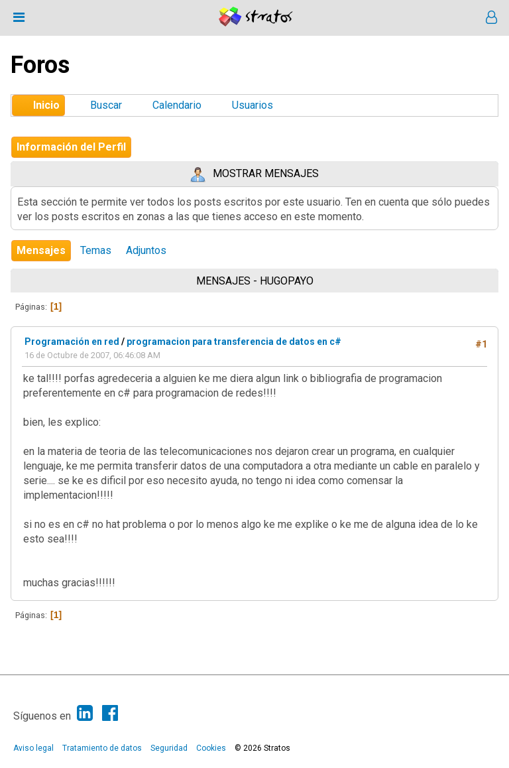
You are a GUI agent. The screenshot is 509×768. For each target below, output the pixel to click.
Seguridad (169, 748)
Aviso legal (33, 748)
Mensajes (41, 250)
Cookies (211, 748)
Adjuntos (146, 250)
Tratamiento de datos (102, 748)
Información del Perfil (71, 147)
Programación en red (72, 341)
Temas (95, 250)
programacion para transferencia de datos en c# (234, 341)
